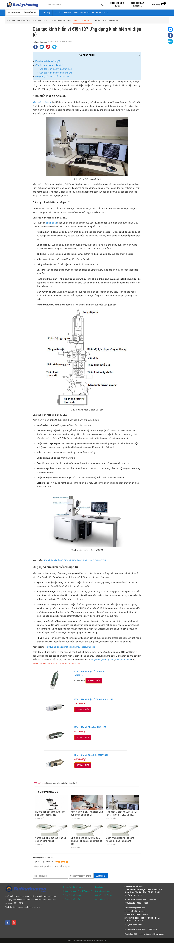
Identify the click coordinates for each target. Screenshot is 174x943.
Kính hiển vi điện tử (42, 102)
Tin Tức (58, 12)
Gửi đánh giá (101, 876)
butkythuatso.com (40, 42)
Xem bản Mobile (102, 899)
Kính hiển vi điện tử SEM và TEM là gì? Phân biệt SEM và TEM (75, 560)
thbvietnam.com (123, 660)
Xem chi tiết (94, 681)
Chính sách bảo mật (71, 899)
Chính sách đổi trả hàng (73, 887)
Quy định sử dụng (103, 891)
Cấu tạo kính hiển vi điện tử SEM (55, 73)
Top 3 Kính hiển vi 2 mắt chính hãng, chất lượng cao (69, 647)
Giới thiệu (47, 12)
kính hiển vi (51, 223)
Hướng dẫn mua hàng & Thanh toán (78, 891)
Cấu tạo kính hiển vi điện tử (49, 65)
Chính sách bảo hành (72, 895)
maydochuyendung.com (102, 660)
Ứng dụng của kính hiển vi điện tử (52, 76)
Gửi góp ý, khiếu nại (103, 895)
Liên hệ (67, 12)
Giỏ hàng (159, 4)
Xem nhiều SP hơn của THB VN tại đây (91, 12)
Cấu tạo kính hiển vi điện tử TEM (55, 69)
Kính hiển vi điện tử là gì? (48, 61)
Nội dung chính (87, 55)
